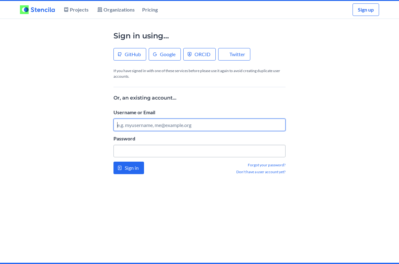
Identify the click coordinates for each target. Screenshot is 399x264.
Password (124, 138)
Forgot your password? (267, 165)
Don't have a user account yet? (261, 171)
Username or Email (134, 112)
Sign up (366, 9)
